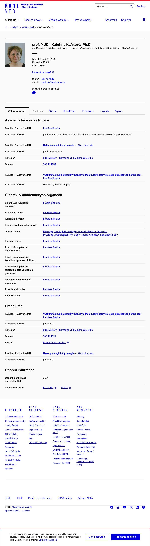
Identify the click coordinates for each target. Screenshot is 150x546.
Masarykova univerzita (22, 507)
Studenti (126, 20)
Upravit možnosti (48, 541)
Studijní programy (37, 425)
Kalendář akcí (82, 421)
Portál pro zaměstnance (40, 498)
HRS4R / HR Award (61, 437)
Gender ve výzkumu (61, 441)
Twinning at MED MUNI (63, 459)
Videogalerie (82, 438)
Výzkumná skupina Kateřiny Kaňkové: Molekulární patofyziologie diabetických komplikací (92, 175)
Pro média (81, 425)
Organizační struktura (14, 430)
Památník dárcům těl (85, 447)
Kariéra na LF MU (13, 455)
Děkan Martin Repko (14, 417)
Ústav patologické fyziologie (58, 145)
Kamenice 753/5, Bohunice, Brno (76, 158)
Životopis (37, 111)
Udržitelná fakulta (12, 460)
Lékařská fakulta (51, 128)
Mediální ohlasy (83, 430)
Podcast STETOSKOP (86, 442)
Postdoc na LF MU (61, 454)
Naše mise (9, 447)
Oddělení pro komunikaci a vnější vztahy (85, 462)
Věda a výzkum (60, 409)
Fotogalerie (81, 434)
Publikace (87, 111)
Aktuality (80, 417)
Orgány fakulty (11, 425)
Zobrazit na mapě (43, 72)
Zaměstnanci (10, 464)
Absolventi (111, 20)
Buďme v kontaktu (37, 421)
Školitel (53, 111)
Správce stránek (12, 511)
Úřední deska (11, 442)
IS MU (66, 387)
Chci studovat (36, 409)
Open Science (59, 445)
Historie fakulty (11, 438)
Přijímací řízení (35, 430)
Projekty (104, 111)
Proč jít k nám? (35, 417)
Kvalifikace (70, 111)
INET (19, 498)
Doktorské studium (61, 425)
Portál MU (49, 387)
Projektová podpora (61, 421)
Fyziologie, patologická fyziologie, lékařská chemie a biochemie (75, 231)
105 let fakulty (11, 434)
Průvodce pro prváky (38, 442)
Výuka (118, 111)
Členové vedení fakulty (15, 421)
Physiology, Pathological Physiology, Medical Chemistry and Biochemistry (80, 235)
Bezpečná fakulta (12, 451)
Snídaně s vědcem (61, 450)
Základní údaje (17, 111)
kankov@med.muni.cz (53, 82)
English (141, 6)
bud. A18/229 (50, 158)
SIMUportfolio (65, 498)
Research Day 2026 (61, 463)
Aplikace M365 (85, 498)
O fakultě (13, 410)
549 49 (47, 79)
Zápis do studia (35, 434)
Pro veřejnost (84, 409)
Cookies (26, 511)
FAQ (31, 438)
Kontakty (9, 469)
